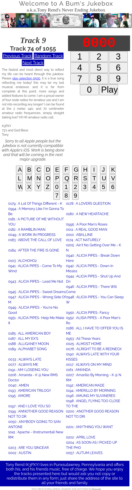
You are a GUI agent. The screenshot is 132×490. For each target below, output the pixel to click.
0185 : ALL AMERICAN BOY (29, 333)
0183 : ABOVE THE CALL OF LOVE (35, 240)
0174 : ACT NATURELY (83, 240)
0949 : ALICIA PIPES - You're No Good (33, 310)
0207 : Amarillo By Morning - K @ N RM (93, 377)
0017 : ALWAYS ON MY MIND (88, 365)
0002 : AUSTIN (19, 453)
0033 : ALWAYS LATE (24, 359)
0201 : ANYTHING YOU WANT (89, 427)
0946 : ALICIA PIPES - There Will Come (91, 289)
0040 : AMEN (18, 385)
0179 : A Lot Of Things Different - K (35, 203)
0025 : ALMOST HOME (83, 344)
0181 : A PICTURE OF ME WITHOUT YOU (36, 221)
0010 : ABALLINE (79, 235)
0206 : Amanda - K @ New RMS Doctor (33, 377)
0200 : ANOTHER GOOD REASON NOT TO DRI (92, 414)
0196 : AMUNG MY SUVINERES (90, 396)
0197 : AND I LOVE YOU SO (29, 406)
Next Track (33, 62)
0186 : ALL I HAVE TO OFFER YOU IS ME (94, 330)
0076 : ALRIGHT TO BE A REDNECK (94, 349)
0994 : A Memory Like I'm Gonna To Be (36, 211)
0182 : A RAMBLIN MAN (26, 229)
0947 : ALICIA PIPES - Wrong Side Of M (37, 299)
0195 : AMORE (19, 396)
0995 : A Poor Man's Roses (86, 224)
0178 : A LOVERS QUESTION (88, 203)
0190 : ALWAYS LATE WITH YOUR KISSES (92, 356)
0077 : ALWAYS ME (23, 365)
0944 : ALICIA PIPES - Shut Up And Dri (93, 279)
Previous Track (17, 55)
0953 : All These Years (83, 339)
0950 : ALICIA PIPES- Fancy (87, 313)
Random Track (48, 55)
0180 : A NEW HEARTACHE (87, 214)
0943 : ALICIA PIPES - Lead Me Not (35, 281)
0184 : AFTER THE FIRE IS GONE (33, 250)
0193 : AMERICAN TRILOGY (29, 390)
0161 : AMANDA (78, 370)
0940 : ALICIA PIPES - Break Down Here (93, 258)
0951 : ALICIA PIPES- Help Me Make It (36, 320)
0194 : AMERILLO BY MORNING (90, 390)
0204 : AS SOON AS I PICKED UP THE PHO (91, 445)
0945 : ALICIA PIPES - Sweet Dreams (37, 292)
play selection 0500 (26, 78)
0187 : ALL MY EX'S (23, 339)
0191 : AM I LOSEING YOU (28, 370)
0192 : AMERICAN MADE (85, 385)
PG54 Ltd (96, 489)
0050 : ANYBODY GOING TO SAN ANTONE (34, 424)
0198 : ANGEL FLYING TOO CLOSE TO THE (93, 403)
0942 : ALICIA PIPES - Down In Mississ (89, 268)
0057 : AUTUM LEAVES (84, 453)
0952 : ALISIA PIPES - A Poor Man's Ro (93, 320)
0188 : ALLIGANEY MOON (28, 344)
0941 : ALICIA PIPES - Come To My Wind (35, 268)
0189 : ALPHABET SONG (27, 349)
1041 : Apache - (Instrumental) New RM (35, 434)
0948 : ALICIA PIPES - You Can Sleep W (95, 299)
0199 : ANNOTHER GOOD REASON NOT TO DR (35, 414)
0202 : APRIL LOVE (80, 437)
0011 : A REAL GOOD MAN (86, 229)
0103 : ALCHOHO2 (22, 261)
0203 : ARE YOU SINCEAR (28, 448)
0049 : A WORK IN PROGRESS (32, 235)
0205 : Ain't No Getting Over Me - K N (93, 247)
